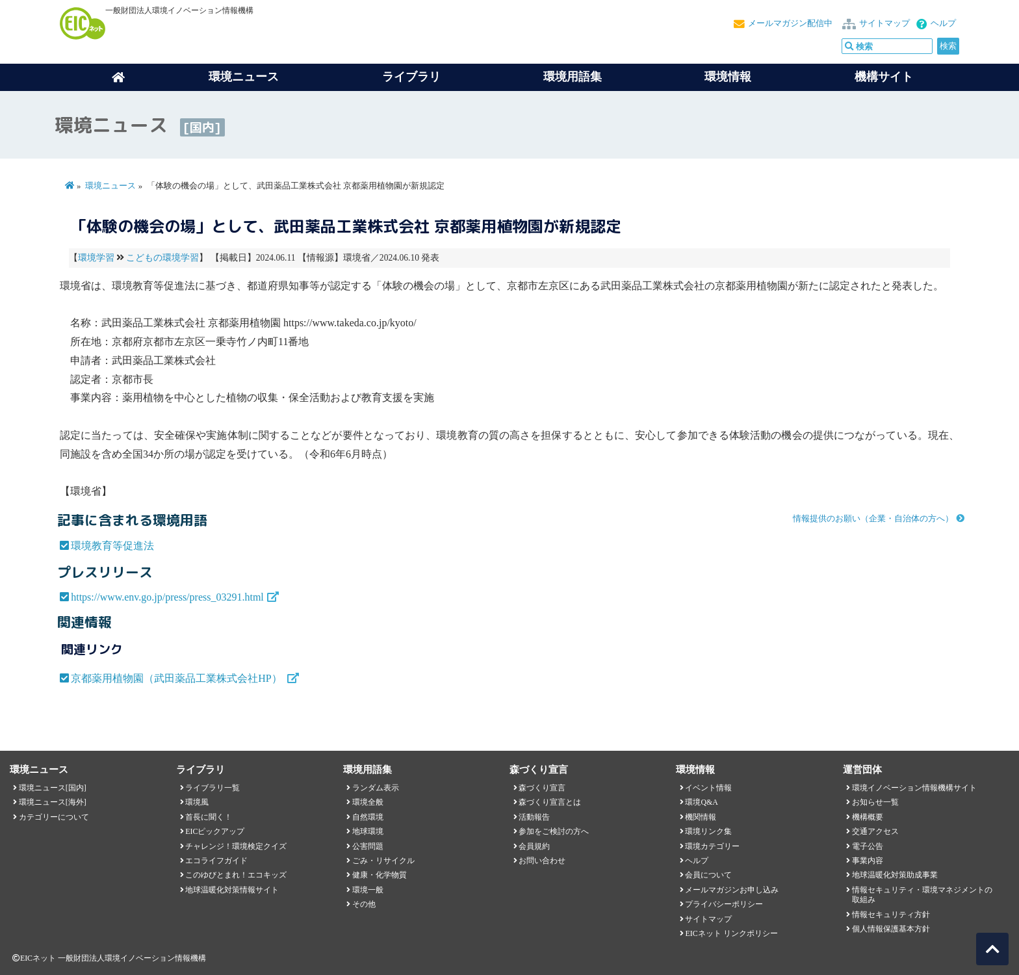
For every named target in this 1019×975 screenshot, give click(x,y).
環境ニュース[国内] (52, 787)
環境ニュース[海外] (52, 802)
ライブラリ (411, 76)
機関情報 (700, 817)
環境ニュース (110, 185)
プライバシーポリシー (724, 904)
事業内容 (867, 860)
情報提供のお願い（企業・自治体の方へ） (873, 518)
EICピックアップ (214, 831)
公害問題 (367, 846)
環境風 (197, 802)
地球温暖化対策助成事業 (895, 874)
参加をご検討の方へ (554, 831)
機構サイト (884, 76)
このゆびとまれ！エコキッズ (236, 874)
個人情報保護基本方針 (891, 928)
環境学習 (96, 258)
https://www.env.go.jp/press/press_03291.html (167, 597)
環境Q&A (701, 802)
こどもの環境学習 (162, 258)
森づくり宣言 (542, 787)
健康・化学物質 (379, 874)
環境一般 (367, 889)
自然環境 (367, 817)
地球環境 (367, 831)
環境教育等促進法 (112, 545)
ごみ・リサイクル (383, 860)
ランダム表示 (375, 787)
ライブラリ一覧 (212, 787)
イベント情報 (708, 787)
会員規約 (534, 846)
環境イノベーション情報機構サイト (914, 787)
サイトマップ (884, 23)
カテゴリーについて (54, 817)
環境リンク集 (708, 831)
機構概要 (867, 817)
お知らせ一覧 (875, 802)
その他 (364, 904)
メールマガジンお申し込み (732, 889)
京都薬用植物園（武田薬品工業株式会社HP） (177, 678)
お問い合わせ (542, 860)
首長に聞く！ (208, 817)
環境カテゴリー (712, 846)
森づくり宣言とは (550, 802)
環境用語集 (572, 76)
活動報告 (534, 817)
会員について (708, 874)
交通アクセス (875, 831)
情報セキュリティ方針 (891, 914)
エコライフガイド (216, 860)
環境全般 (367, 802)
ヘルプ (943, 23)
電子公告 (867, 846)
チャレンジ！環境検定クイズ (236, 846)
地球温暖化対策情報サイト (232, 889)
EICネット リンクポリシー (731, 933)
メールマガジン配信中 (790, 23)
